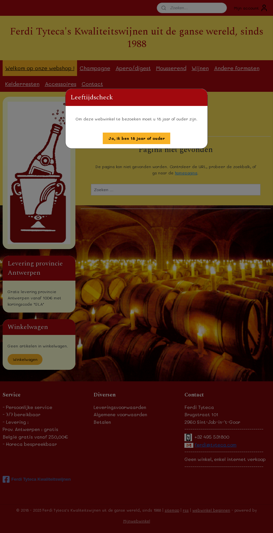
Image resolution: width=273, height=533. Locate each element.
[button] (137, 138)
